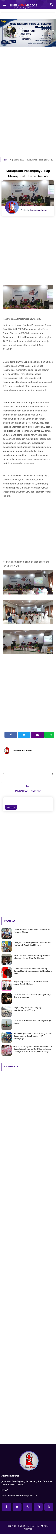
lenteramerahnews (22, 750)
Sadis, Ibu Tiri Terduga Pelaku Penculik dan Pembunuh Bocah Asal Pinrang (32, 943)
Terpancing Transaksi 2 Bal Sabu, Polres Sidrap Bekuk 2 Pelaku (30, 982)
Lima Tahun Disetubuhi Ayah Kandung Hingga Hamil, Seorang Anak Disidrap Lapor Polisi (32, 971)
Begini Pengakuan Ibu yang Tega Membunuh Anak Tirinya (27, 1008)
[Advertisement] (28, 74)
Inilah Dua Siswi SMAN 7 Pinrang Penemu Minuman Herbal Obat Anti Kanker (31, 956)
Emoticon (11, 807)
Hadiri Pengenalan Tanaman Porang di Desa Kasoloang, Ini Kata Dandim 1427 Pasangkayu (32, 1036)
